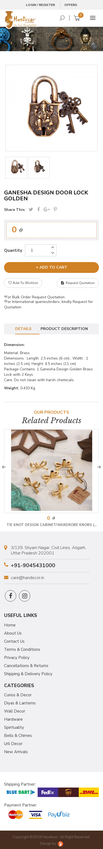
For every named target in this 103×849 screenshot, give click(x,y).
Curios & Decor (18, 695)
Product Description (64, 328)
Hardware (13, 719)
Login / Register (40, 5)
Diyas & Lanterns (20, 703)
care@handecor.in (27, 578)
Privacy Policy (16, 657)
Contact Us (14, 641)
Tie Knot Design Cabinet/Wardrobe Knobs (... (51, 525)
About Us (13, 633)
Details (23, 328)
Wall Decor (14, 711)
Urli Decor (13, 743)
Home (10, 625)
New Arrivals (16, 752)
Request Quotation (78, 283)
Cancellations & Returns (26, 665)
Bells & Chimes (18, 735)
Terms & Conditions (22, 649)
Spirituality (14, 727)
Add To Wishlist (23, 283)
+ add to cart (51, 267)
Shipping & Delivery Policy (28, 674)
